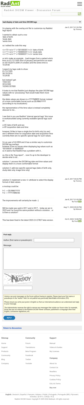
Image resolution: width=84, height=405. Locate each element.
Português (53, 398)
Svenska (33, 401)
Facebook (29, 359)
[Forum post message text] (42, 261)
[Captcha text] (17, 292)
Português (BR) (64, 398)
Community (5, 359)
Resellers (53, 376)
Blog (3, 363)
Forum (27, 347)
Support (4, 351)
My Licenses (54, 355)
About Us (53, 367)
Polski (45, 398)
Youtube (28, 367)
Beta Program (30, 355)
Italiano (38, 398)
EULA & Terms (55, 388)
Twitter (28, 363)
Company (5, 367)
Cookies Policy (55, 384)
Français (31, 398)
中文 (52, 401)
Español (23, 398)
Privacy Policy (55, 380)
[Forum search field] (64, 13)
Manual (52, 347)
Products (4, 355)
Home (3, 347)
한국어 (40, 401)
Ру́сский (74, 398)
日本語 (46, 401)
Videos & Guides (56, 351)
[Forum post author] (54, 240)
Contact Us (54, 371)
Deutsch (15, 398)
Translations (30, 351)
